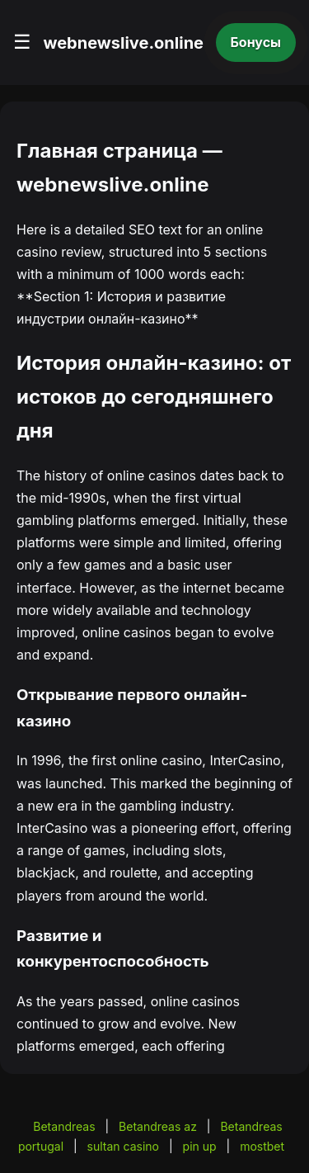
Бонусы (256, 42)
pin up (200, 1146)
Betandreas (64, 1126)
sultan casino (123, 1146)
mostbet (262, 1146)
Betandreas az (158, 1126)
